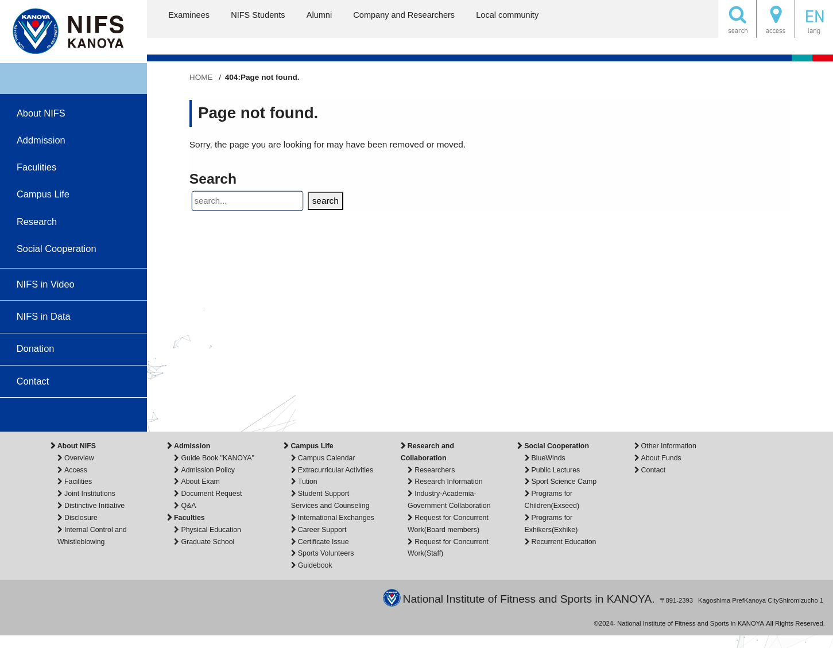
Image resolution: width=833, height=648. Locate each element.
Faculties (189, 518)
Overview (79, 458)
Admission (192, 446)
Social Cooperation (556, 446)
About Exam (200, 482)
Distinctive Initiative (94, 506)
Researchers (434, 470)
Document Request (211, 494)
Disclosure (81, 518)
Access (75, 470)
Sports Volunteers (326, 553)
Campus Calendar (326, 458)
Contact (653, 470)
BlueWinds (548, 458)
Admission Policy (208, 470)
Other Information (668, 446)
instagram (64, 414)
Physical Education (211, 530)
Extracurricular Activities (335, 470)
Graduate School (207, 542)
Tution (307, 482)
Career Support (322, 530)
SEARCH (737, 19)
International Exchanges (336, 518)
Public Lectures (556, 470)
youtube (33, 414)
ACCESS (776, 19)
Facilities (78, 482)
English (814, 19)
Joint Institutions (89, 494)
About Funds (661, 458)
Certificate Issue (323, 542)
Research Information (448, 482)
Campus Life (311, 446)
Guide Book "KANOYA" (217, 458)
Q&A (188, 506)
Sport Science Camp (564, 482)
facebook (90, 414)
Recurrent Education (564, 542)
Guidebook (315, 565)
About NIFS (76, 446)
